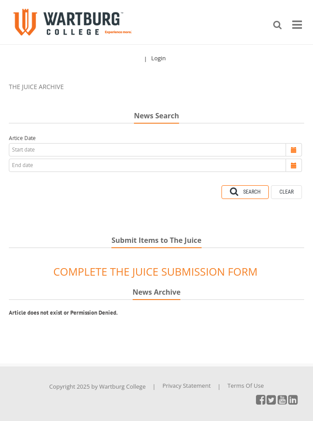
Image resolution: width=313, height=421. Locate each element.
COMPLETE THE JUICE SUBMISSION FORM (155, 271)
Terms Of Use (245, 386)
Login (158, 58)
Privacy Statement (186, 386)
